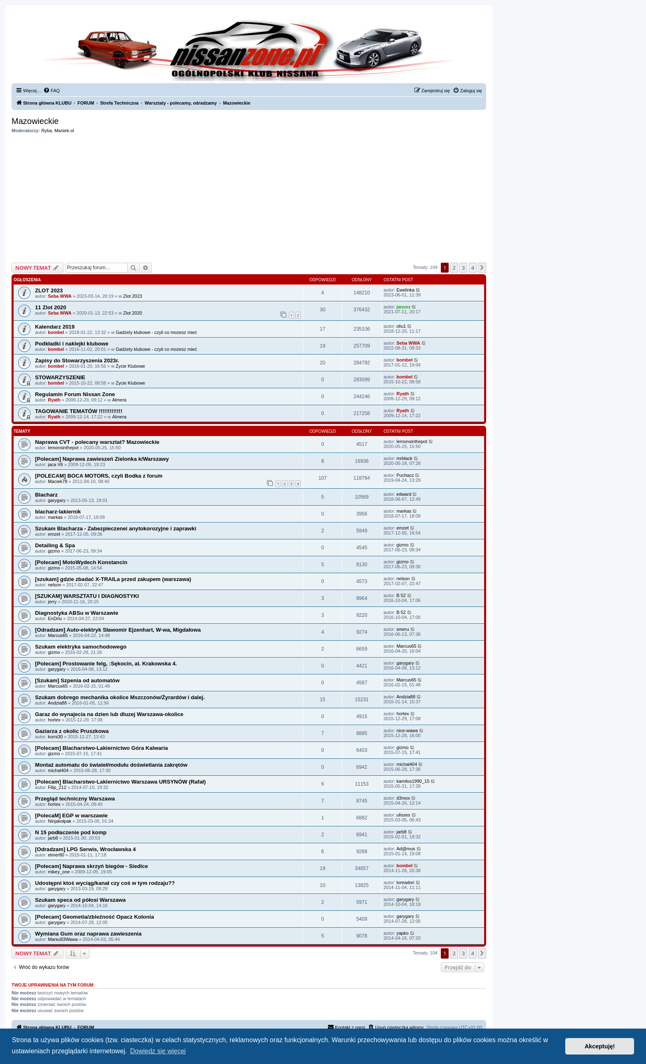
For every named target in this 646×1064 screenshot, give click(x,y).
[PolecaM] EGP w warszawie (71, 815)
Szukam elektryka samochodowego (80, 647)
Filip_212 (57, 787)
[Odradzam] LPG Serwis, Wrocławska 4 (85, 849)
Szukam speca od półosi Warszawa (80, 900)
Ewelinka (405, 289)
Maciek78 (57, 481)
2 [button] (454, 267)
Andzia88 (57, 702)
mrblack (404, 458)
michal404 (58, 770)
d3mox (403, 798)
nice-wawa (407, 730)
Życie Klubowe (130, 366)
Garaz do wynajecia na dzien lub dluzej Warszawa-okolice (109, 714)
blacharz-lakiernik (58, 512)
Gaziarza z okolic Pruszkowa (72, 731)
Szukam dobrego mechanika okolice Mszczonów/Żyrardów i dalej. (120, 697)
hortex (54, 719)
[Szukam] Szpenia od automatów (77, 680)
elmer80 (56, 854)
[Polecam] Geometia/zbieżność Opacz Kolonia (94, 917)
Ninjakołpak (59, 821)
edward (403, 494)
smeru (402, 629)
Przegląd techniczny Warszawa (75, 799)
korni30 (55, 736)
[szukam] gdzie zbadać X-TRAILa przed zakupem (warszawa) (113, 579)
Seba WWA (59, 296)
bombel (56, 332)
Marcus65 (58, 635)
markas (55, 517)
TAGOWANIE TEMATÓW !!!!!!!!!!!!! (78, 411)
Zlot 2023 (132, 296)
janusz (403, 306)
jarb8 (53, 837)
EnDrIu (55, 618)
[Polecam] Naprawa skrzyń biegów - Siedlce (91, 866)
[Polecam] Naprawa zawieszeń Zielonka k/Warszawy (102, 459)
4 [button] (472, 267)
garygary (57, 500)
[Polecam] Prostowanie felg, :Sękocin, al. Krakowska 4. (106, 663)
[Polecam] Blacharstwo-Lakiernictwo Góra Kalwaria (101, 748)
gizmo (54, 550)
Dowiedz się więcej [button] (158, 1051)
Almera (119, 399)
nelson (54, 584)
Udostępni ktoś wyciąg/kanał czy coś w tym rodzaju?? (105, 883)
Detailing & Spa (55, 545)
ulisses (403, 814)
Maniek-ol (64, 130)
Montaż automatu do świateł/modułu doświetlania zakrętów (111, 765)
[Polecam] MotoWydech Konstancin (81, 562)
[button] (482, 268)
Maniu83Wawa (62, 939)
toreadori (405, 882)
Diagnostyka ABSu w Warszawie (76, 613)
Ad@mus (405, 848)
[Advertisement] (249, 198)
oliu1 (401, 326)
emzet (54, 534)
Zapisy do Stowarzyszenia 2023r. (77, 360)
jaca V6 (55, 464)
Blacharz (46, 495)
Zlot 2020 (132, 312)
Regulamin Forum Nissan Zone (75, 394)
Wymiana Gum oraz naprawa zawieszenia (88, 934)
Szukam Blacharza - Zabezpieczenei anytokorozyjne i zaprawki (115, 528)
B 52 (401, 595)
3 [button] (463, 267)
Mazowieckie (35, 121)
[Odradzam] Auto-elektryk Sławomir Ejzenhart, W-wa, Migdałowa (118, 630)
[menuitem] (51, 91)
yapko (402, 933)
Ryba (46, 130)
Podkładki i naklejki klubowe (71, 344)
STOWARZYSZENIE (60, 377)
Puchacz (405, 475)
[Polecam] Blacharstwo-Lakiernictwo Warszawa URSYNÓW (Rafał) (120, 782)
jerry (52, 601)
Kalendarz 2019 (55, 327)
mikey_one (59, 871)
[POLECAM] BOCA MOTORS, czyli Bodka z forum (98, 476)
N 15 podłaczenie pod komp (71, 832)
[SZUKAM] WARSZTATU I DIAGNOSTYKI (87, 596)
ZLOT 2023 (49, 290)
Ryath (54, 399)
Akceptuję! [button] (600, 1046)
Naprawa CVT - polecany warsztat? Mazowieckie (97, 442)
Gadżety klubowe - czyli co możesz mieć (156, 332)
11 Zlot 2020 (50, 307)
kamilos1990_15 (412, 781)
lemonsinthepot (63, 447)
